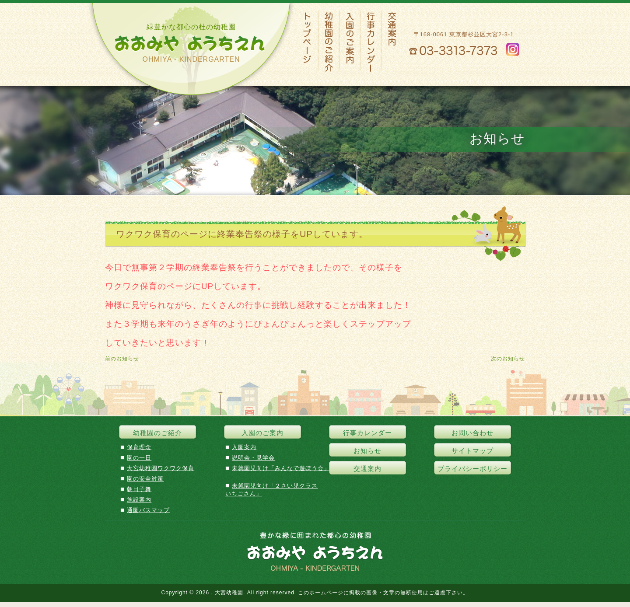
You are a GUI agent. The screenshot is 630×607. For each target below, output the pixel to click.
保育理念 (139, 447)
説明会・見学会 (253, 457)
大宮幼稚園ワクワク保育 (160, 468)
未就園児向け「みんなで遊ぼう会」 (281, 468)
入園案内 (244, 447)
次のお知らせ (508, 359)
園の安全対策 (145, 478)
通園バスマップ (148, 510)
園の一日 (139, 457)
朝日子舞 (139, 489)
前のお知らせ (122, 359)
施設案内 (139, 499)
